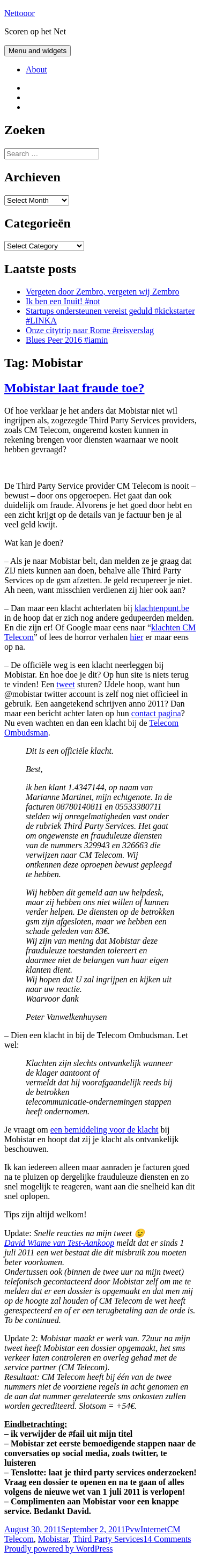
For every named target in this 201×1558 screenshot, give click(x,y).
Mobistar (53, 1539)
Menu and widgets (37, 51)
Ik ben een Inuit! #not (63, 301)
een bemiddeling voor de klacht (104, 1129)
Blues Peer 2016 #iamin (67, 339)
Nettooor (19, 13)
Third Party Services (108, 1539)
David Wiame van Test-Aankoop (59, 1242)
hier (136, 637)
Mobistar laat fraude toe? (74, 388)
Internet (153, 1529)
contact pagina (156, 713)
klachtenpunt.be (162, 608)
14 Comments (167, 1539)
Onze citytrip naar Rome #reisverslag (90, 330)
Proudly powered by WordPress (58, 1548)
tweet (65, 684)
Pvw (132, 1529)
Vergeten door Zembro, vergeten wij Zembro (102, 291)
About (36, 69)
